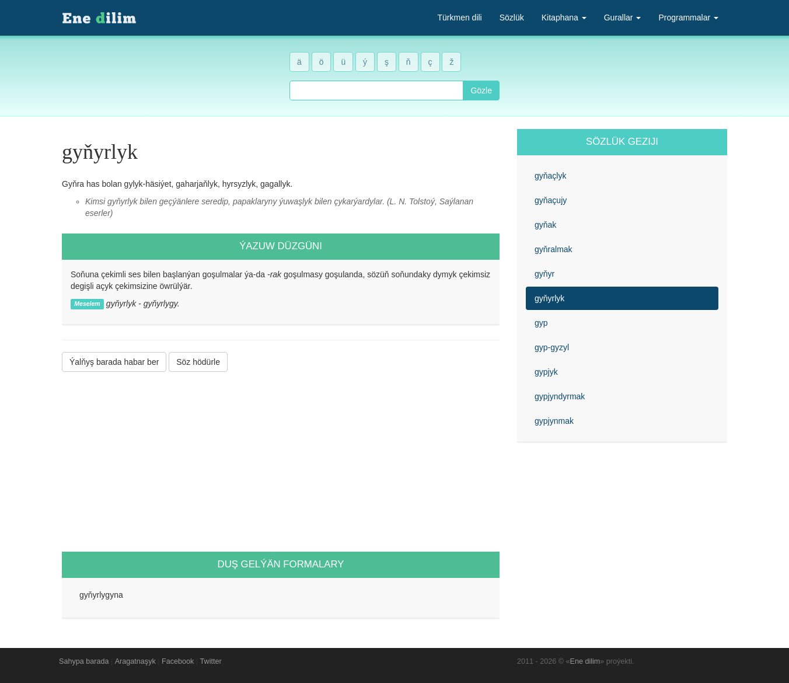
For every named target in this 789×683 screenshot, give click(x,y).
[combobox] (376, 90)
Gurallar (622, 17)
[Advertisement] (281, 461)
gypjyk (546, 372)
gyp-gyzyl (552, 347)
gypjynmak (554, 421)
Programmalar (688, 17)
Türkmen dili (459, 17)
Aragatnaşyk (135, 661)
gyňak (545, 224)
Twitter (211, 661)
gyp (541, 322)
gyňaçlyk (550, 175)
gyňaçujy (551, 200)
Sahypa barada (84, 661)
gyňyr (544, 273)
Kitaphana (564, 17)
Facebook (178, 661)
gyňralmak (553, 249)
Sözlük (512, 17)
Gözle (481, 90)
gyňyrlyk (549, 298)
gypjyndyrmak (560, 396)
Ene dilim (585, 661)
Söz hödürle (198, 362)
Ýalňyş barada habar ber (114, 362)
